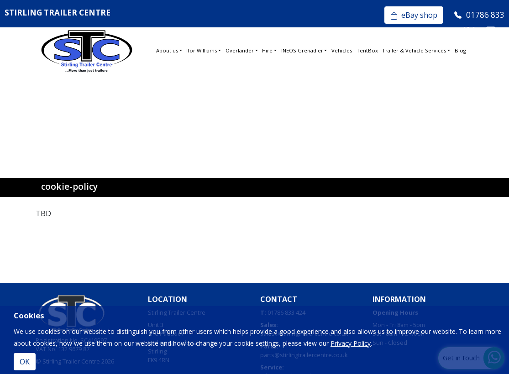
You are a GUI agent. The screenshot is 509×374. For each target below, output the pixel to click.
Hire (267, 50)
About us (167, 50)
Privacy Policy (351, 343)
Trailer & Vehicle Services (414, 50)
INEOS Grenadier (302, 50)
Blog (460, 50)
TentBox (367, 50)
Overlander (240, 50)
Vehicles (341, 50)
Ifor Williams (201, 50)
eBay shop (413, 15)
